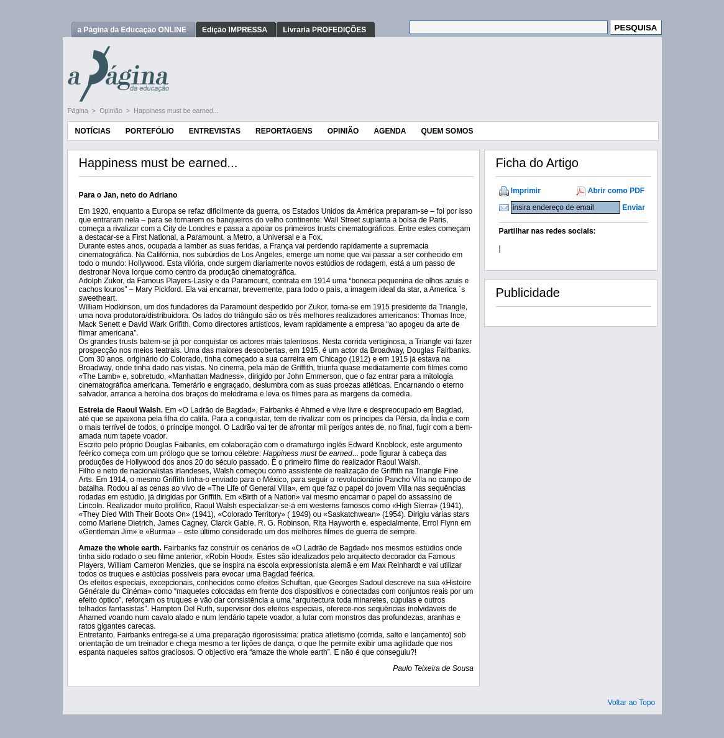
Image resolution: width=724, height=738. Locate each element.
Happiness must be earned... (176, 110)
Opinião (111, 110)
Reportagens (284, 131)
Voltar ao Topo (632, 702)
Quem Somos (447, 131)
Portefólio (150, 131)
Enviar (633, 207)
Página (79, 110)
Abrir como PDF (616, 190)
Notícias (93, 131)
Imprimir (526, 190)
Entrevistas (215, 131)
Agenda (389, 131)
